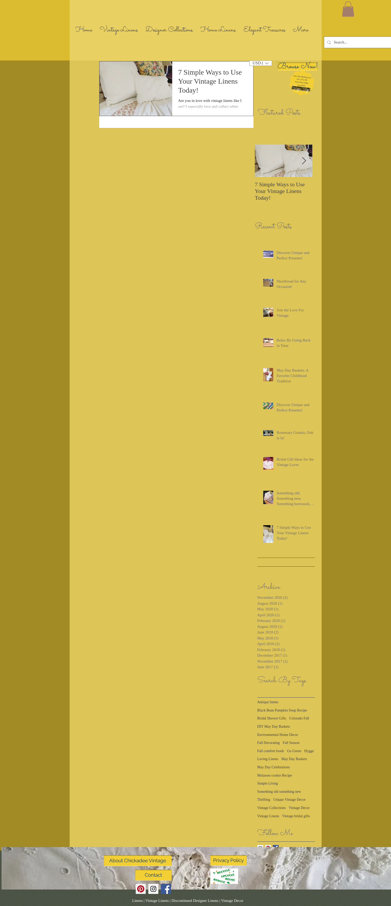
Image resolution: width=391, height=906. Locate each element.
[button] (301, 89)
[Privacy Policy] (228, 860)
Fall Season (291, 743)
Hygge (309, 751)
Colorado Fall (299, 718)
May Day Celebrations (273, 767)
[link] (348, 9)
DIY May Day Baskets (273, 726)
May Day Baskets (294, 759)
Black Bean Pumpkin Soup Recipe (282, 710)
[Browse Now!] (298, 67)
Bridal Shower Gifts (271, 718)
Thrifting (263, 800)
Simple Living (267, 783)
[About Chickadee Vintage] (138, 860)
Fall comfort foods (270, 751)
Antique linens (267, 702)
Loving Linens (267, 759)
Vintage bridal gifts (296, 816)
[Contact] (153, 875)
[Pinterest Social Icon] (141, 889)
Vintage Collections (271, 808)
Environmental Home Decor (277, 735)
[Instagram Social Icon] (153, 889)
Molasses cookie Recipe (274, 775)
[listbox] (260, 63)
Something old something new (279, 792)
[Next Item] (304, 161)
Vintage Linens (268, 816)
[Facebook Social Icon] (166, 889)
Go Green (294, 751)
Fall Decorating (268, 743)
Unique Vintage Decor (289, 800)
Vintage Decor (299, 808)
